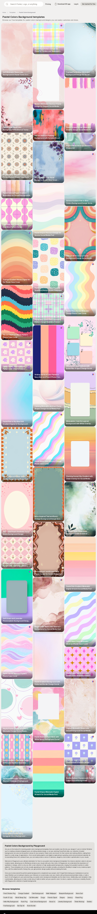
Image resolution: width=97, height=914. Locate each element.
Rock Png (24, 901)
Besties (89, 901)
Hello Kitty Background (10, 901)
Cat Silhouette (33, 897)
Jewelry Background (65, 901)
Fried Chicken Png (9, 893)
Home (4, 12)
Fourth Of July (7, 897)
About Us (52, 901)
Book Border (31, 906)
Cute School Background (38, 901)
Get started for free (88, 4)
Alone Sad (79, 893)
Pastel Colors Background (27, 12)
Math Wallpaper (51, 893)
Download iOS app (62, 4)
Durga (43, 897)
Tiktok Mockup (79, 901)
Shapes (62, 897)
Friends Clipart (52, 897)
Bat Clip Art (20, 906)
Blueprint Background (66, 893)
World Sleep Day (20, 897)
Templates (12, 12)
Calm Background (37, 893)
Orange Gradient (23, 893)
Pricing (48, 4)
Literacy (70, 897)
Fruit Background (9, 906)
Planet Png (78, 897)
